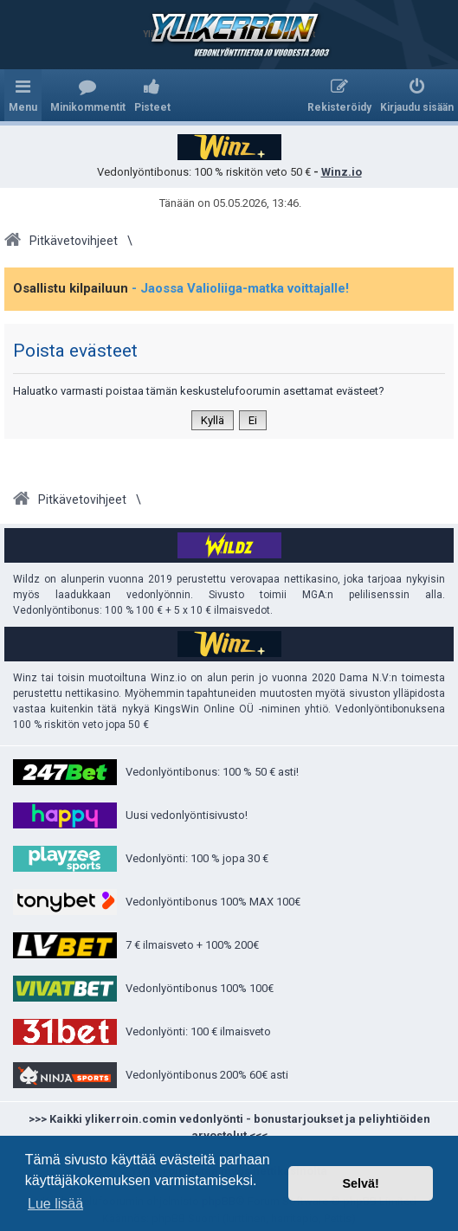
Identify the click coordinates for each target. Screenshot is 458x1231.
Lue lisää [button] (55, 1203)
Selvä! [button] (360, 1183)
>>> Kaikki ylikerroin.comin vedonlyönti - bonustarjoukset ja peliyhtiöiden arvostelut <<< (229, 1127)
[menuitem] (88, 95)
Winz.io (341, 171)
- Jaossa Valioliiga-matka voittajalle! (240, 288)
